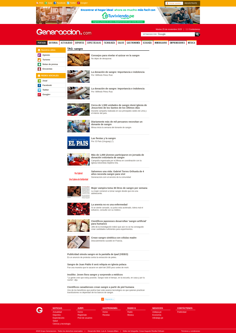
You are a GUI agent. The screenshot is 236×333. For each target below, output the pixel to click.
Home (80, 312)
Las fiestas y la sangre (103, 138)
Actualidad (57, 312)
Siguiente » (109, 299)
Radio (130, 312)
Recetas (106, 315)
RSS (41, 3)
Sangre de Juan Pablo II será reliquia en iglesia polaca (96, 264)
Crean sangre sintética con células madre (114, 237)
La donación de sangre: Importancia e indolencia (118, 72)
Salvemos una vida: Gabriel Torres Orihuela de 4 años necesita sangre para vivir (117, 172)
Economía (156, 315)
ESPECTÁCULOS (94, 42)
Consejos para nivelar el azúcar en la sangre (115, 55)
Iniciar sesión (175, 3)
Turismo (46, 60)
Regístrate (82, 315)
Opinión (46, 55)
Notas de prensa (50, 64)
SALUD (121, 42)
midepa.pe (157, 312)
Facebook (61, 3)
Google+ (84, 3)
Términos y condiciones (190, 331)
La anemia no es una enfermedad (109, 204)
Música (131, 315)
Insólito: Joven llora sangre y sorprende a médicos (95, 274)
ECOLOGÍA (147, 42)
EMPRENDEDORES (177, 42)
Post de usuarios (85, 318)
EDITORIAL (53, 42)
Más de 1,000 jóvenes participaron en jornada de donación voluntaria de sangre (117, 156)
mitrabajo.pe (157, 318)
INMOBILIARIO (161, 42)
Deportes (57, 315)
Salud (55, 321)
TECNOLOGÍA (109, 42)
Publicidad (181, 312)
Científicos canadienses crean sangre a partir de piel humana (100, 287)
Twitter (73, 3)
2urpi (50, 3)
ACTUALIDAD (66, 42)
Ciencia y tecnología (61, 324)
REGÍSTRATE (191, 3)
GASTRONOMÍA (133, 42)
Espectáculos (58, 318)
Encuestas (47, 69)
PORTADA (42, 42)
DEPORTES (79, 42)
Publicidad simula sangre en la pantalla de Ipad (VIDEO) (97, 254)
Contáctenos (194, 29)
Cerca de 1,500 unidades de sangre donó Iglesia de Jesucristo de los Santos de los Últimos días (119, 106)
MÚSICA (191, 42)
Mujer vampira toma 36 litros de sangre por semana (119, 188)
